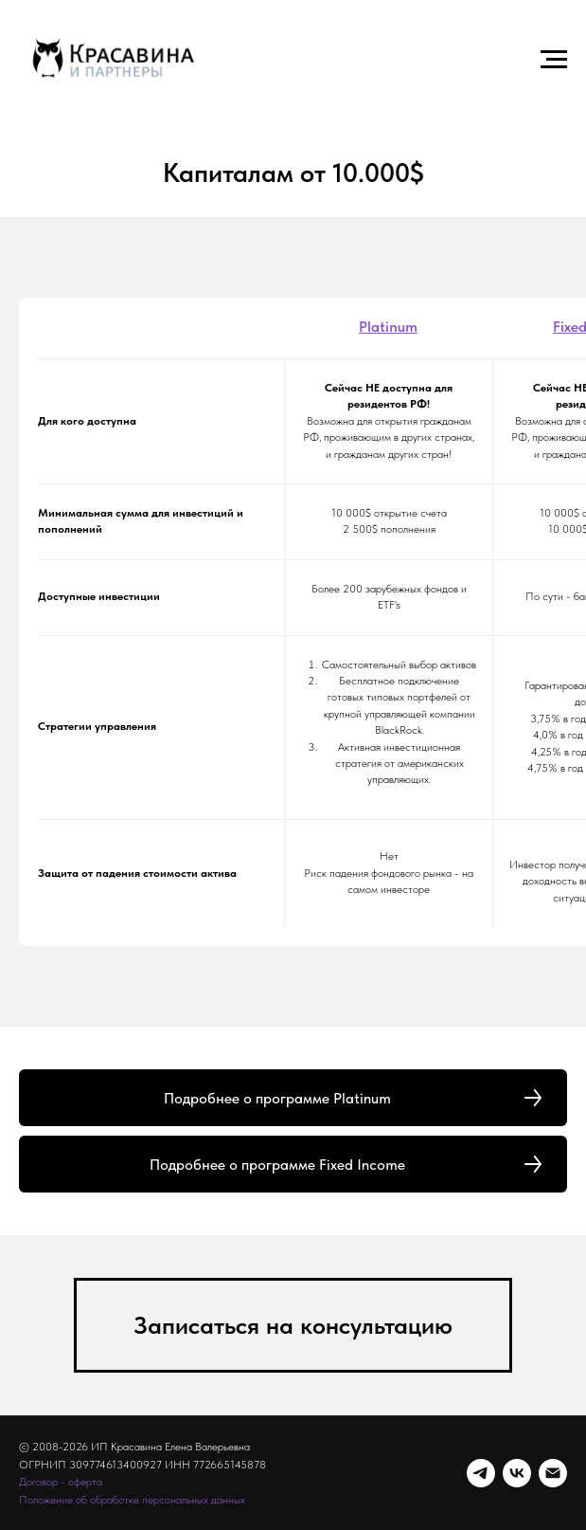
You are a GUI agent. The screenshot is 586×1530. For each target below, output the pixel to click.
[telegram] (481, 1473)
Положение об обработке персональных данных (132, 1499)
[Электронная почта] (553, 1473)
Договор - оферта (60, 1481)
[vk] (517, 1473)
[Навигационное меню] (554, 59)
